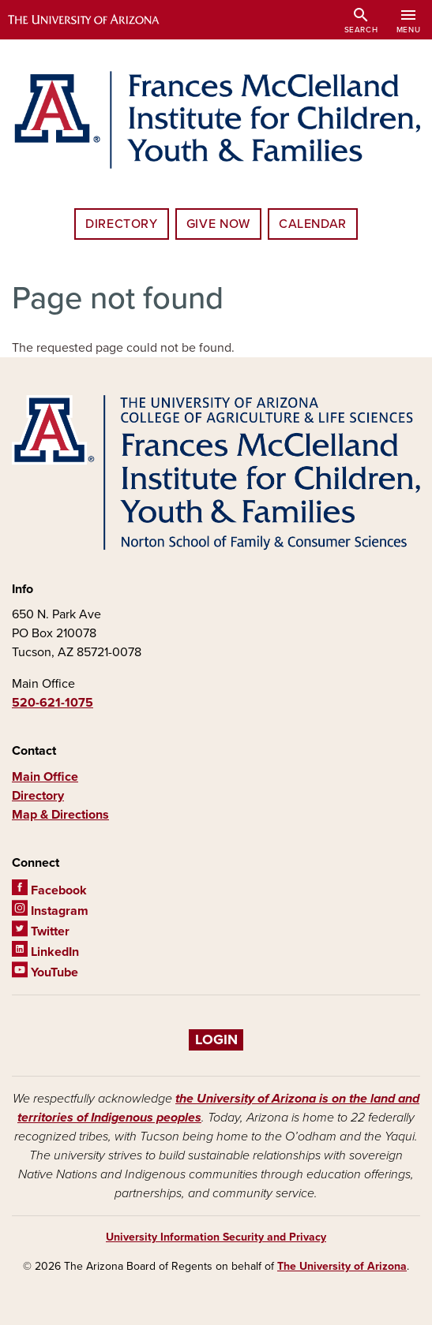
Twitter (40, 931)
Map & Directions (60, 815)
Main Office (45, 777)
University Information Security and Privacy (216, 1237)
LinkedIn (45, 952)
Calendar (313, 224)
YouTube (45, 972)
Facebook (49, 890)
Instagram (50, 911)
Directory (121, 224)
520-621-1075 (52, 703)
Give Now (218, 224)
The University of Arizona (342, 1266)
